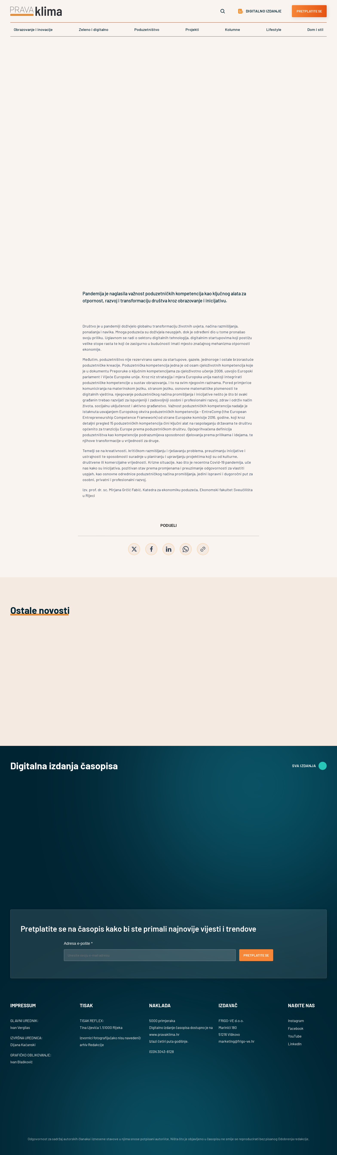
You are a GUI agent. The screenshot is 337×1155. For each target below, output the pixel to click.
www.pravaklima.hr (164, 1034)
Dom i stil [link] (315, 29)
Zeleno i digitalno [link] (93, 29)
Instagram (296, 1020)
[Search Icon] (222, 11)
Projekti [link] (192, 29)
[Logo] (36, 11)
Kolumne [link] (232, 29)
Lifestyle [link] (273, 29)
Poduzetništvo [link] (146, 29)
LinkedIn (295, 1044)
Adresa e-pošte (78, 943)
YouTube (295, 1036)
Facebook (295, 1028)
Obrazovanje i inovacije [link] (33, 29)
